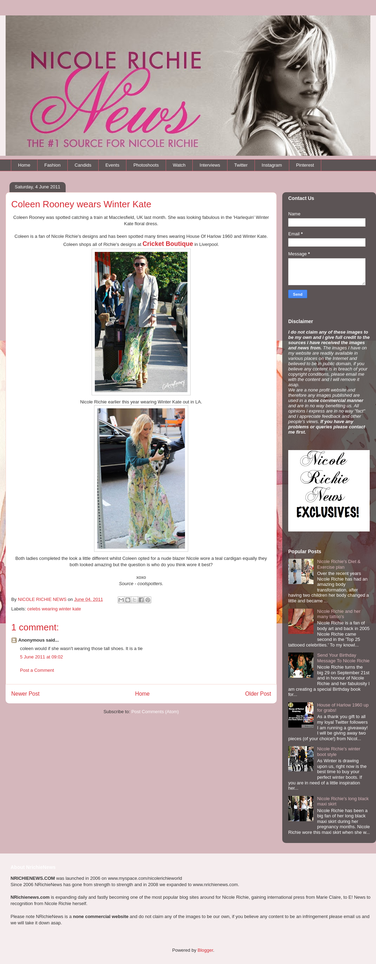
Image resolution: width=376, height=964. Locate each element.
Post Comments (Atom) (155, 711)
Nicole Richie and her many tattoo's (339, 614)
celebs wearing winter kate (54, 608)
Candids (82, 165)
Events (112, 165)
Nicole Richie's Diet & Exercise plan (339, 564)
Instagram (272, 165)
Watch (179, 165)
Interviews (210, 165)
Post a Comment (37, 670)
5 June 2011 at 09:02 (41, 657)
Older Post (258, 694)
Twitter (241, 165)
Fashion (52, 165)
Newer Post (25, 694)
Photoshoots (146, 165)
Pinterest (305, 165)
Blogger (205, 950)
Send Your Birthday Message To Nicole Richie (343, 657)
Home (24, 165)
